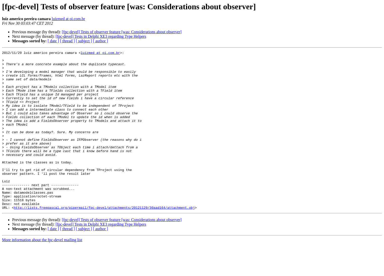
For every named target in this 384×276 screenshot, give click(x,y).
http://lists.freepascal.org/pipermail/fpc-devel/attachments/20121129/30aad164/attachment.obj (104, 239)
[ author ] (100, 41)
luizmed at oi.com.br (68, 19)
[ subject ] (84, 41)
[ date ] (53, 41)
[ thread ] (67, 41)
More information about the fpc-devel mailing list (42, 271)
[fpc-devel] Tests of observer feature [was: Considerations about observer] (122, 32)
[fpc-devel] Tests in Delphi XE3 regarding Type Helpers (100, 36)
